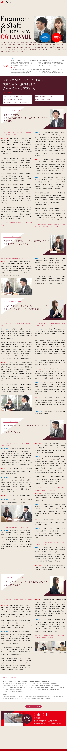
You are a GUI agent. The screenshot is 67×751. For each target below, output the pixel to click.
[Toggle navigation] (64, 2)
